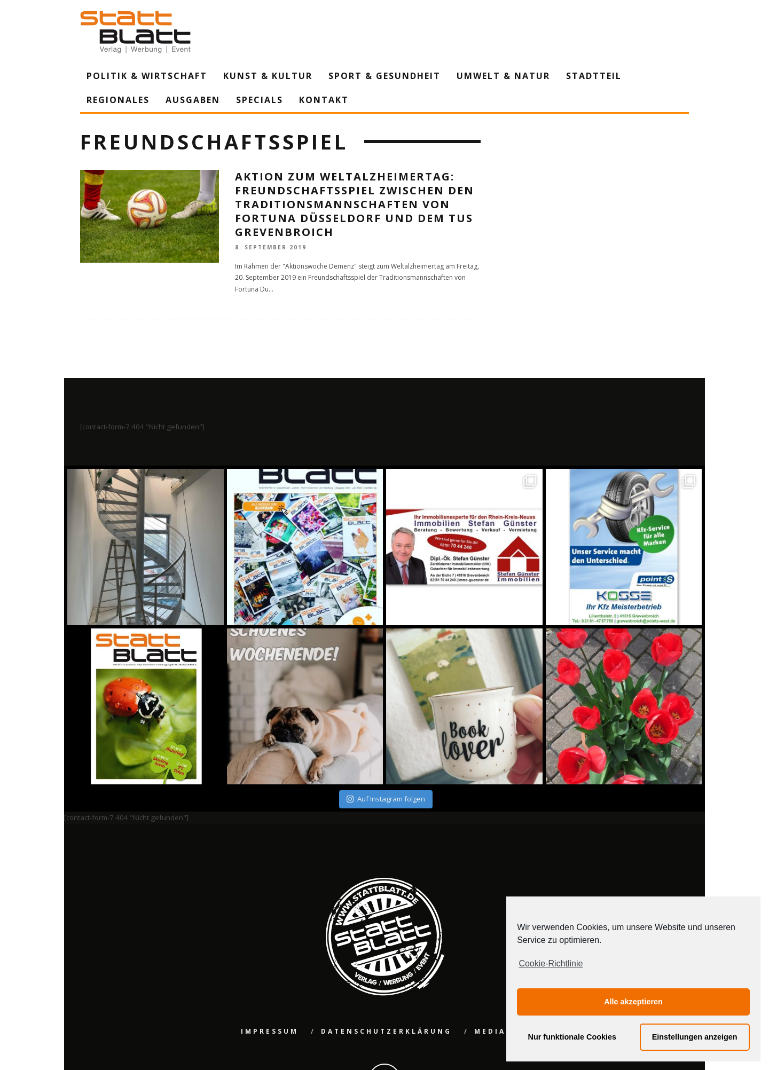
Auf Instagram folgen (386, 799)
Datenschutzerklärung (386, 1031)
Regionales (118, 100)
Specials (259, 100)
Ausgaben (193, 100)
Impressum (270, 1031)
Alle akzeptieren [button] (633, 1001)
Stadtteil (594, 76)
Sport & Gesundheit (384, 76)
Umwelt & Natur (503, 76)
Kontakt (324, 100)
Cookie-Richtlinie (551, 963)
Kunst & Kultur (267, 76)
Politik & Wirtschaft (147, 76)
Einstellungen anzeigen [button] (694, 1037)
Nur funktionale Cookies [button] (572, 1037)
